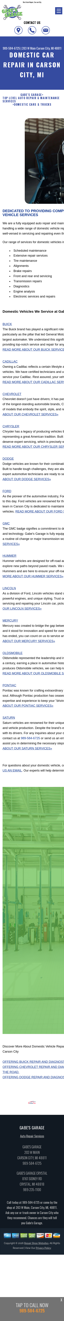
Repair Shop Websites (36, 1245)
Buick (7, 326)
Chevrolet (12, 396)
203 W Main (29, 48)
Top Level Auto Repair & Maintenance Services (31, 99)
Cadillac (10, 364)
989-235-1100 (32, 1191)
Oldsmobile (13, 655)
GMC (6, 525)
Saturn (9, 720)
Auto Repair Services (32, 1138)
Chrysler (11, 428)
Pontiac (9, 687)
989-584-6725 (11, 48)
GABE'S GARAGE (31, 94)
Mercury (10, 623)
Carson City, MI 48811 (48, 48)
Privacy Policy (43, 1250)
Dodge (8, 461)
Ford (7, 493)
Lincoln (9, 590)
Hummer (9, 558)
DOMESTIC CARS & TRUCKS (32, 104)
